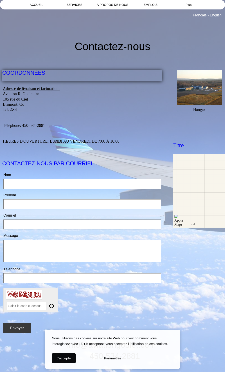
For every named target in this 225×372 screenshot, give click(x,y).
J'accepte (64, 358)
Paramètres (113, 358)
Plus (188, 5)
